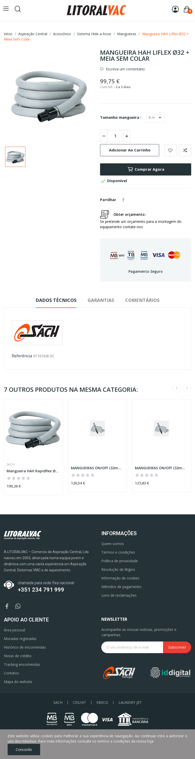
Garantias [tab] (101, 300)
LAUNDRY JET (130, 702)
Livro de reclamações (119, 595)
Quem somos (112, 543)
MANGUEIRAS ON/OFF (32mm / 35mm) (97, 467)
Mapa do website (18, 681)
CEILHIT (79, 702)
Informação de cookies (120, 578)
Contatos (11, 673)
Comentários (142, 300)
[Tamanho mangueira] (155, 117)
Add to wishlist (170, 150)
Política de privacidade (119, 560)
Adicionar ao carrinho (130, 149)
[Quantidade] (115, 136)
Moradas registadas (20, 638)
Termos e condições (118, 552)
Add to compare (185, 150)
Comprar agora (145, 169)
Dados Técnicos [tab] (56, 300)
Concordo (24, 749)
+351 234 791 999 (41, 590)
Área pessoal (14, 630)
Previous (176, 388)
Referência (22, 356)
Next (187, 388)
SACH (57, 702)
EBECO (102, 702)
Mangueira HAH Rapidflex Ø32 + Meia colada (33, 471)
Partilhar (123, 200)
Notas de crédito (17, 655)
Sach (10, 464)
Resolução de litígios (118, 569)
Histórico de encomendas (25, 647)
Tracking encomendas (22, 664)
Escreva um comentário (125, 69)
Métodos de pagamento (121, 586)
